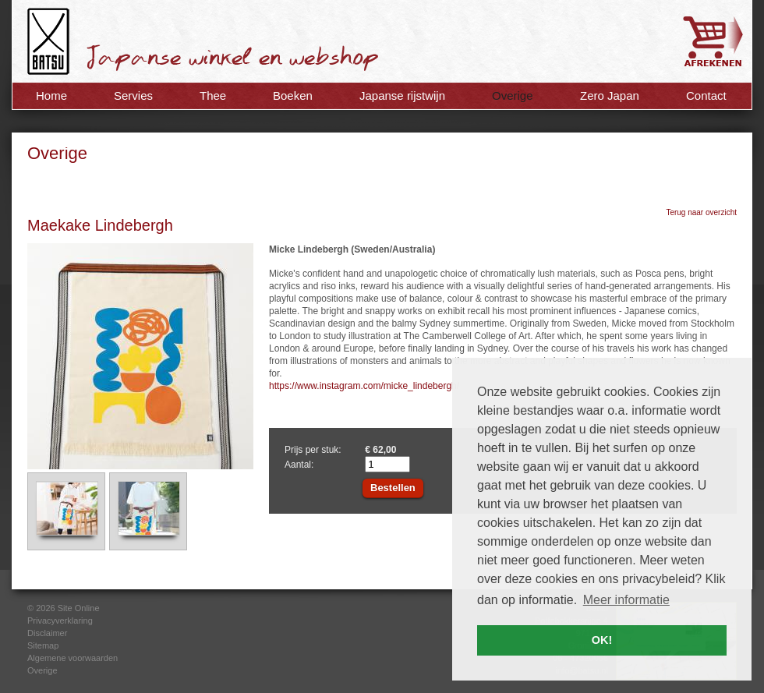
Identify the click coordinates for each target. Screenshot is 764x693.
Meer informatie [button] (626, 599)
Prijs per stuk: (313, 449)
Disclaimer (47, 633)
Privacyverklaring (60, 620)
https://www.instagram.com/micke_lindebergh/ (364, 385)
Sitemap (42, 645)
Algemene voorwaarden (72, 658)
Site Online (79, 608)
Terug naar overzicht (701, 212)
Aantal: (299, 464)
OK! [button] (602, 640)
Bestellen (393, 487)
